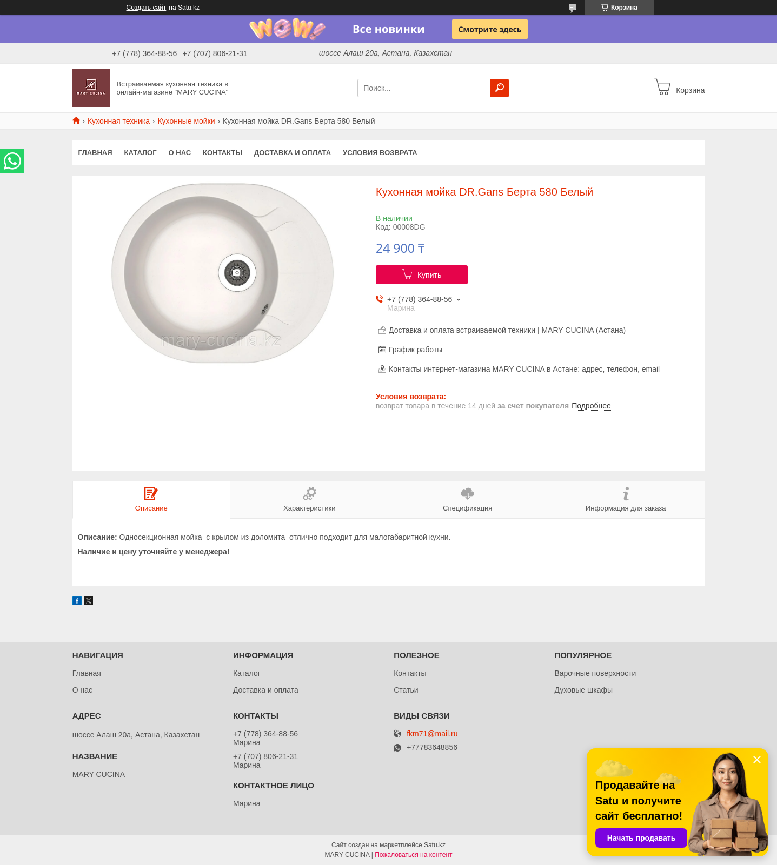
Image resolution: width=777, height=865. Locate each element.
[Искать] (499, 88)
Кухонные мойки (186, 121)
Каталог (140, 153)
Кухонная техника (119, 121)
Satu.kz (435, 845)
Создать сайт (147, 7)
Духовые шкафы (583, 690)
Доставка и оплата (292, 153)
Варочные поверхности (595, 673)
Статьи (406, 690)
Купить (429, 275)
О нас (180, 153)
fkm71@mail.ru (432, 734)
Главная (95, 153)
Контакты (222, 153)
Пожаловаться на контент (413, 855)
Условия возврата (380, 153)
